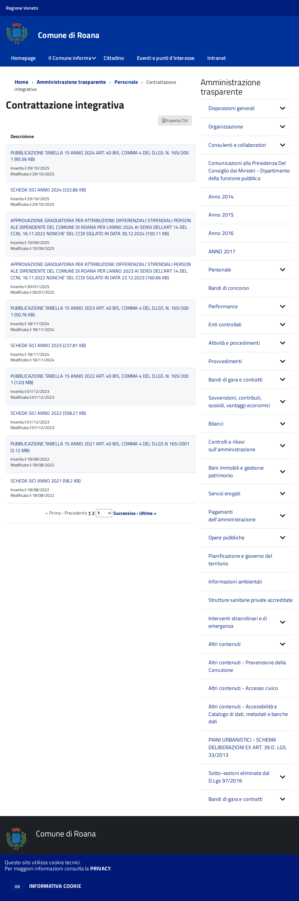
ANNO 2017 (222, 251)
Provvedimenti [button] (225, 361)
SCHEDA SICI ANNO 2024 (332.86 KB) (48, 189)
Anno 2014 (221, 197)
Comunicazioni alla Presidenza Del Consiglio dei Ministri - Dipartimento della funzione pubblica (249, 170)
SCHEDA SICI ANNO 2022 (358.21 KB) (48, 412)
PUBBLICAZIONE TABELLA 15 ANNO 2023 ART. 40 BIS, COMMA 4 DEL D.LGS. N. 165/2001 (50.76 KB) (100, 311)
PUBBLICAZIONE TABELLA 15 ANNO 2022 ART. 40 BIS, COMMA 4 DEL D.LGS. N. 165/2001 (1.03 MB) (100, 379)
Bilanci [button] (215, 424)
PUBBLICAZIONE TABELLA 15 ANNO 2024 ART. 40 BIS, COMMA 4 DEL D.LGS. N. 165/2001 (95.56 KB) (100, 156)
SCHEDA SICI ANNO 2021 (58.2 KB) (46, 480)
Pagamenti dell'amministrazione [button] (232, 515)
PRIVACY (100, 868)
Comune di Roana (68, 35)
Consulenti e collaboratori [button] (237, 145)
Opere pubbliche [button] (226, 537)
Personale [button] (219, 269)
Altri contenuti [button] (224, 644)
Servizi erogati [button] (224, 493)
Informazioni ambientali (235, 581)
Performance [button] (223, 306)
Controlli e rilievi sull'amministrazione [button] (231, 445)
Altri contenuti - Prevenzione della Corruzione (247, 666)
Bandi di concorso (228, 288)
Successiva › (125, 512)
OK (17, 886)
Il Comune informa (69, 58)
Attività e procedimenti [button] (234, 343)
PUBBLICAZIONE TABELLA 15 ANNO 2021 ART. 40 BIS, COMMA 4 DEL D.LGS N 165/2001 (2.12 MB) (100, 447)
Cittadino (114, 58)
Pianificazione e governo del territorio (240, 559)
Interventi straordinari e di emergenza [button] (237, 622)
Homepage (23, 58)
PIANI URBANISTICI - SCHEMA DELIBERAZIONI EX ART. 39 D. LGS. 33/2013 (247, 747)
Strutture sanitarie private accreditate (250, 600)
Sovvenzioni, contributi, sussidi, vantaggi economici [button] (239, 401)
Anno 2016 (221, 233)
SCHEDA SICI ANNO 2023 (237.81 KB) (48, 345)
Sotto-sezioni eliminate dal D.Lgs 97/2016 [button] (239, 777)
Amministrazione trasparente (71, 82)
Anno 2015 (221, 215)
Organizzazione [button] (225, 126)
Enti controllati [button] (225, 324)
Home (21, 82)
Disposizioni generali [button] (231, 108)
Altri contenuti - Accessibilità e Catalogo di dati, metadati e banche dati (248, 714)
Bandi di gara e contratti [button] (235, 380)
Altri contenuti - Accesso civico (243, 688)
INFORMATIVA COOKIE (55, 886)
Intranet (216, 58)
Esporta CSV (175, 120)
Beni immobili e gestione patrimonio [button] (236, 471)
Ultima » (148, 512)
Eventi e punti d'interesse (166, 58)
